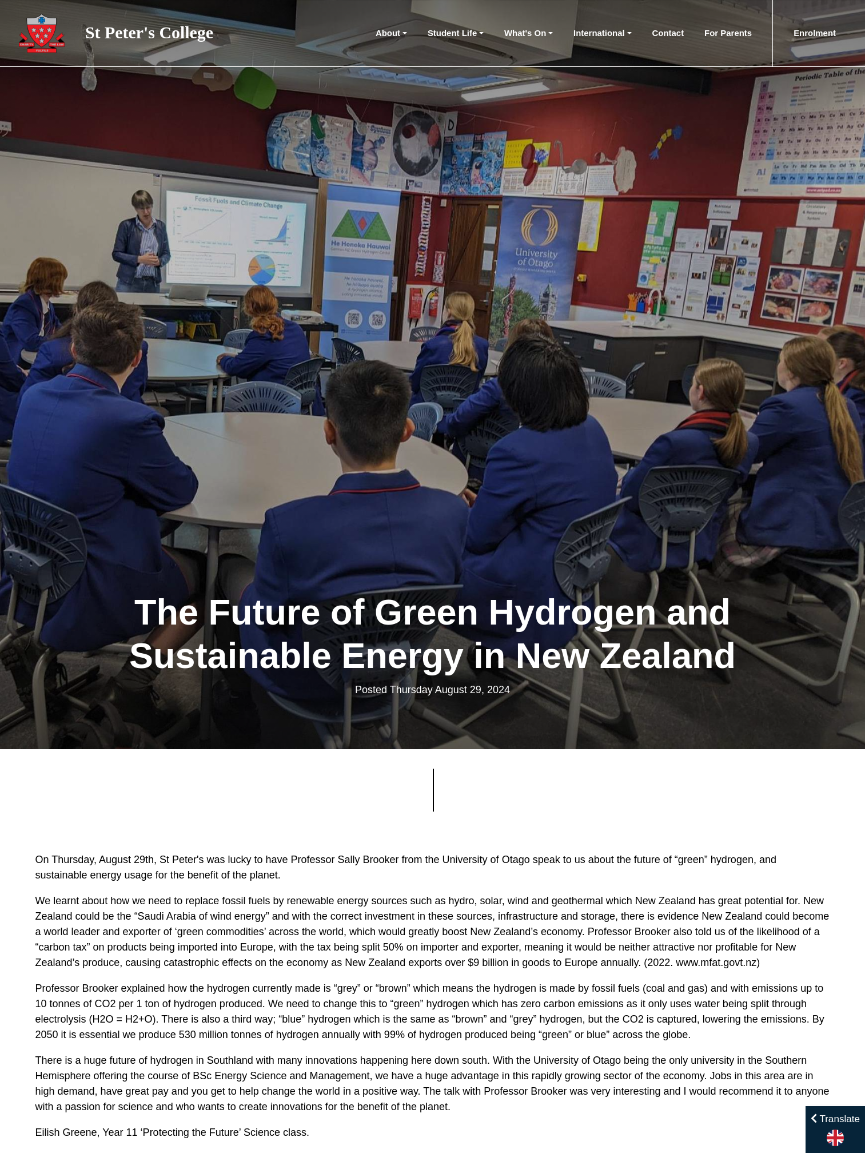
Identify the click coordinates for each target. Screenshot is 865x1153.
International (599, 33)
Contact (668, 33)
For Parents (728, 33)
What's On (525, 33)
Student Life (452, 33)
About (388, 33)
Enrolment (815, 33)
